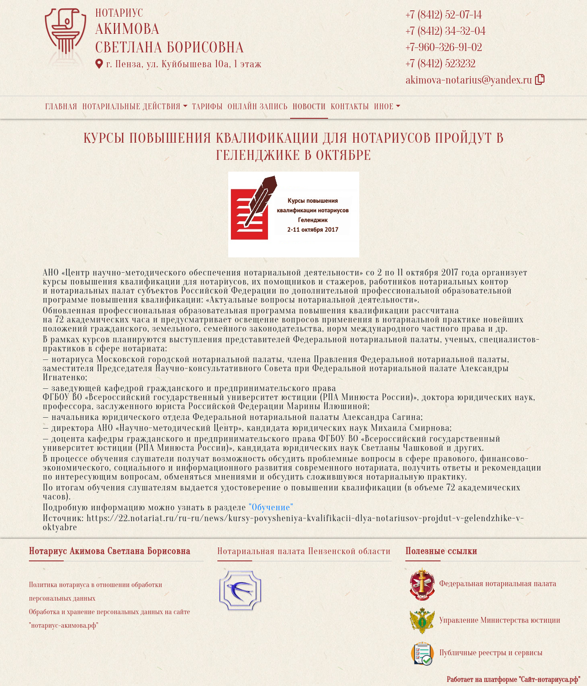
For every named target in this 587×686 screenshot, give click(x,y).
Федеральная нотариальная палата (483, 584)
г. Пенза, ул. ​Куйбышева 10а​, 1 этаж (178, 64)
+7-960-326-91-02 (443, 48)
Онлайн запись (258, 107)
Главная (61, 107)
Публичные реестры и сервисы (476, 653)
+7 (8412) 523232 (440, 64)
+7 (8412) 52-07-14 (443, 15)
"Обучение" (271, 507)
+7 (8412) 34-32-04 (445, 31)
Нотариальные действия (131, 107)
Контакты (350, 107)
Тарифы (207, 107)
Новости (309, 107)
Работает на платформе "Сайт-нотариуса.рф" (513, 680)
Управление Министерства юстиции (485, 620)
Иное (384, 107)
